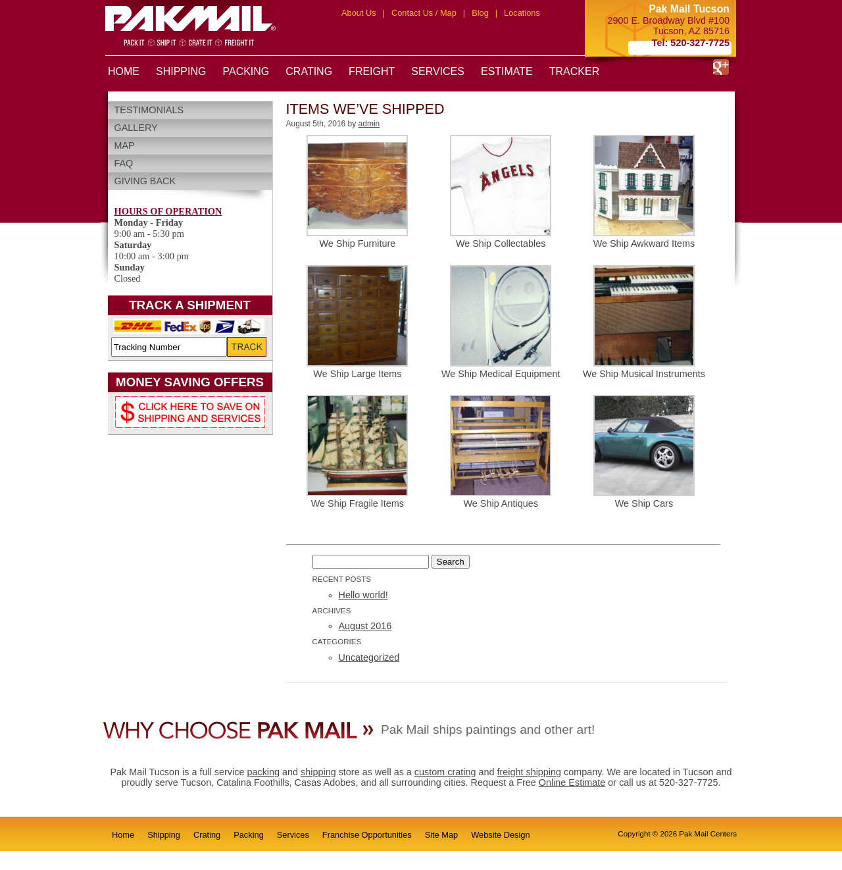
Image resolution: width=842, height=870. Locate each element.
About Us (358, 13)
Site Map (441, 835)
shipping (318, 772)
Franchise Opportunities (367, 835)
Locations (522, 13)
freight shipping (529, 772)
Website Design (500, 835)
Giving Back (145, 181)
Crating (206, 835)
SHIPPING (181, 71)
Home (123, 835)
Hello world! (363, 595)
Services (293, 835)
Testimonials (149, 110)
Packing (249, 835)
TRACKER (574, 71)
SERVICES (437, 71)
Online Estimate (572, 782)
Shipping (163, 835)
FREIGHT (372, 71)
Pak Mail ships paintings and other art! (488, 729)
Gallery (136, 127)
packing (263, 772)
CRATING (308, 71)
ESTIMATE (507, 71)
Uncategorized (369, 657)
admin (369, 123)
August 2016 (365, 626)
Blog (480, 13)
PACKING (245, 71)
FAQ (124, 163)
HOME (123, 71)
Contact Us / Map (424, 13)
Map (124, 145)
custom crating (445, 772)
